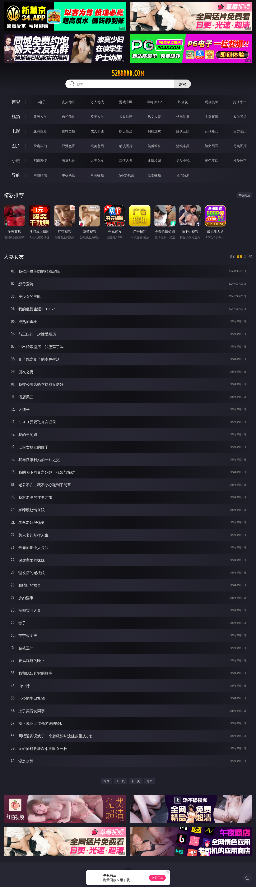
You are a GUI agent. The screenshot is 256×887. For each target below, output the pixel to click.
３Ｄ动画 (125, 116)
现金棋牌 (211, 102)
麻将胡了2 (154, 102)
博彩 (16, 102)
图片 (16, 146)
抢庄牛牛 (240, 102)
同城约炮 (40, 175)
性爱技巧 (240, 160)
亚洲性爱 (40, 131)
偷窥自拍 (40, 146)
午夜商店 (68, 175)
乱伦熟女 (211, 131)
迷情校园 (154, 160)
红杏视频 (154, 175)
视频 (16, 116)
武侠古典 (125, 160)
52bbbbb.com (128, 73)
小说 (16, 160)
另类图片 (240, 146)
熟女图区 (211, 146)
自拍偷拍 (68, 116)
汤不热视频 (125, 175)
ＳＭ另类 (240, 116)
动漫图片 (125, 146)
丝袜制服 (183, 116)
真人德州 (68, 102)
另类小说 (183, 160)
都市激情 (40, 160)
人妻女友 (97, 160)
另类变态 (240, 131)
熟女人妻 (154, 116)
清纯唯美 (183, 146)
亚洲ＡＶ (40, 116)
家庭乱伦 (68, 160)
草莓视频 (97, 175)
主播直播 (211, 116)
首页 (106, 781)
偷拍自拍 (68, 131)
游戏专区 (125, 102)
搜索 (182, 84)
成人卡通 (97, 131)
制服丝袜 (154, 131)
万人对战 (97, 102)
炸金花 (183, 102)
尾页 (150, 781)
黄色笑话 (211, 160)
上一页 (120, 781)
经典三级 (183, 131)
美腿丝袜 (154, 146)
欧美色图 (97, 146)
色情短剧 (183, 175)
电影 (16, 131)
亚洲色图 (68, 146)
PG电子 (40, 102)
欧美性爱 (125, 131)
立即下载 (157, 878)
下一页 (135, 781)
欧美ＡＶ (97, 116)
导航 (16, 175)
